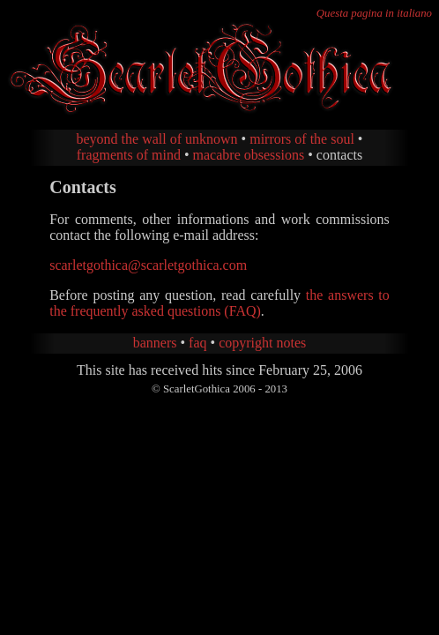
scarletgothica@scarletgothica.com (148, 265)
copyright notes (262, 342)
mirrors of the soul (301, 138)
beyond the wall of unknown (157, 138)
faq (197, 342)
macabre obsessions (249, 154)
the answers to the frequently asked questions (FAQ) (219, 303)
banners (155, 342)
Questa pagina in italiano (374, 13)
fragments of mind (129, 154)
